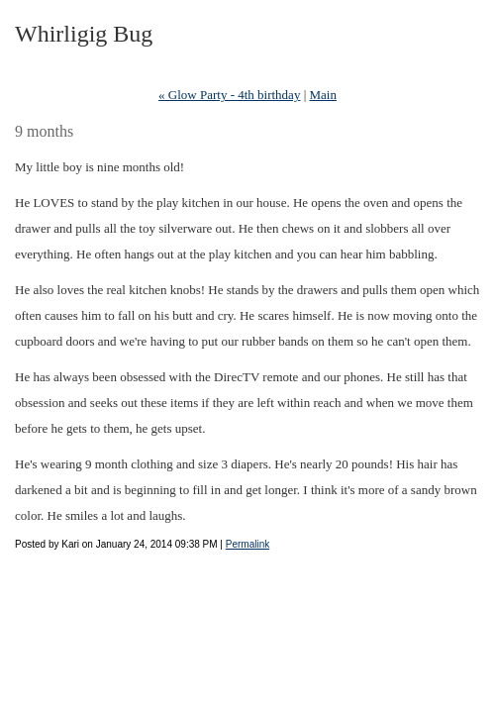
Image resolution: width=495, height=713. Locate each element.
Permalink (247, 544)
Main (323, 94)
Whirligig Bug (83, 34)
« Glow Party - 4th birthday (229, 94)
